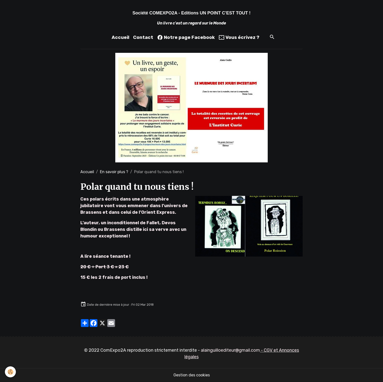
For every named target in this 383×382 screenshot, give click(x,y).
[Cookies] (10, 371)
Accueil (120, 37)
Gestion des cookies (191, 375)
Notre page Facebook (186, 37)
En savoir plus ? (114, 171)
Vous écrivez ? (239, 37)
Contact (143, 37)
